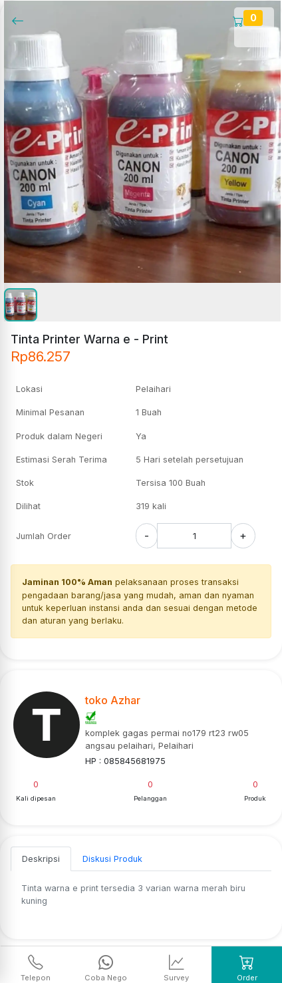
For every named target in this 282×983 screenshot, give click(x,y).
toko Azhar (112, 700)
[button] (20, 304)
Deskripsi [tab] (41, 859)
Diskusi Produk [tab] (112, 859)
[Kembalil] (22, 20)
